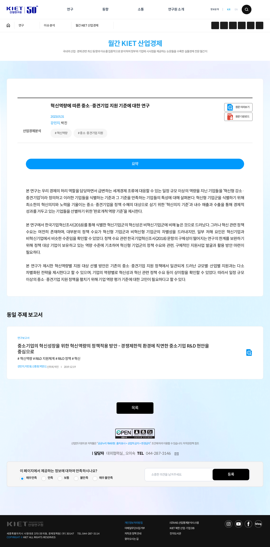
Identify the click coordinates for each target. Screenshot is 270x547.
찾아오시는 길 (132, 539)
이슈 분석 (49, 25)
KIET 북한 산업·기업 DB (182, 528)
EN (236, 9)
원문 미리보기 (242, 107)
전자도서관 (175, 533)
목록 (134, 407)
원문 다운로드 (242, 116)
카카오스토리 (215, 25)
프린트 (241, 25)
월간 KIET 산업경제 (87, 25)
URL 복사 (233, 25)
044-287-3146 (158, 453)
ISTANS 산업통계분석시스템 (184, 523)
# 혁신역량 (61, 133)
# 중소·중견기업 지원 (90, 133)
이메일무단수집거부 (135, 528)
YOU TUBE (238, 524)
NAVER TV (228, 524)
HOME (8, 25)
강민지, (55, 123)
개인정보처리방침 (133, 523)
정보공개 (214, 9)
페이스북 (224, 25)
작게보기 (250, 25)
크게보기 (259, 25)
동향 (105, 9)
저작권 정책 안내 (133, 533)
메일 (176, 453)
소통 (141, 9)
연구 (70, 9)
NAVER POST (258, 524)
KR (228, 9)
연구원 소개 (176, 9)
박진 (64, 123)
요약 (135, 163)
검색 (246, 9)
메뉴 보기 (258, 9)
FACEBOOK (248, 524)
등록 (231, 474)
